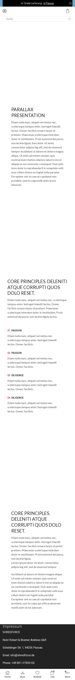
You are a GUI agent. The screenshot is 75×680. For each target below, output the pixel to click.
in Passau (48, 3)
